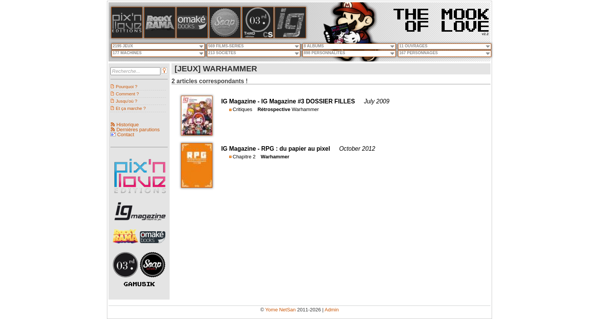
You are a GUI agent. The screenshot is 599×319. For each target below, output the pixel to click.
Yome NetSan (280, 310)
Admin (332, 310)
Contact (125, 134)
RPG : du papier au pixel (295, 148)
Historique (128, 124)
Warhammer (305, 109)
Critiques (242, 109)
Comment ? (127, 93)
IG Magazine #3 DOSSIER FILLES (308, 101)
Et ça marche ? (131, 108)
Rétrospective (273, 109)
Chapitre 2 (244, 157)
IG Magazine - (241, 101)
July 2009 (377, 101)
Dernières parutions (138, 129)
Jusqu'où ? (126, 100)
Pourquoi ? (127, 86)
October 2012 (357, 148)
